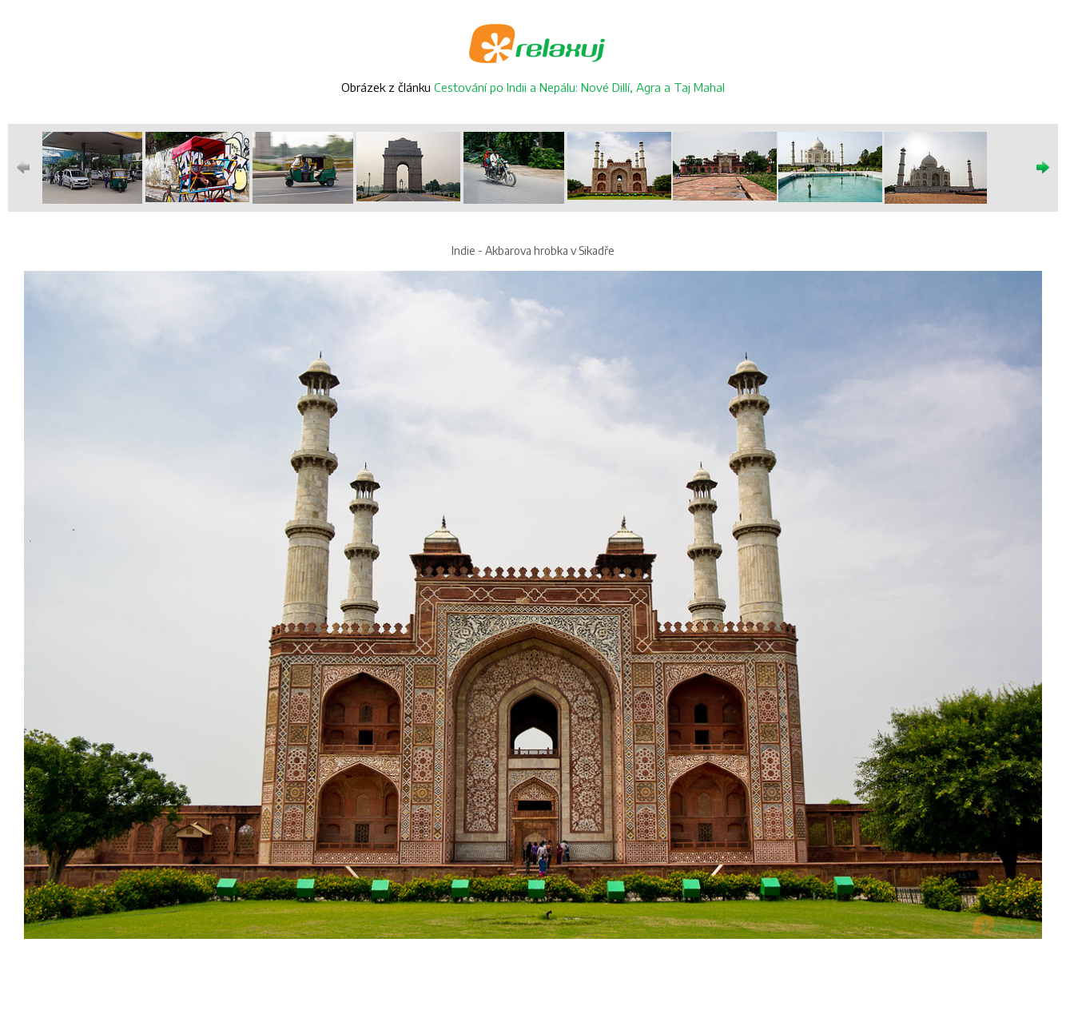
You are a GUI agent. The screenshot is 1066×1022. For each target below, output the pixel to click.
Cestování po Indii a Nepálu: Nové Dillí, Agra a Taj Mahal (579, 87)
